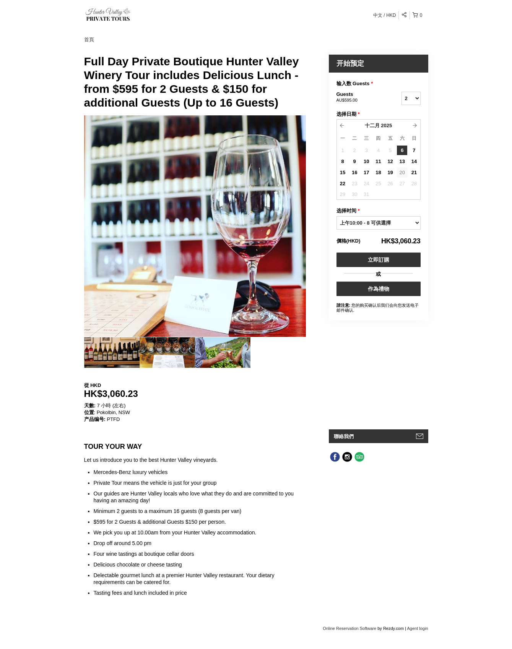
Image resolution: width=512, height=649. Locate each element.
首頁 (89, 39)
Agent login (417, 628)
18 (378, 172)
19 (390, 172)
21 (414, 172)
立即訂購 (378, 260)
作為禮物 (378, 289)
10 (366, 161)
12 (390, 161)
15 (342, 172)
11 (378, 161)
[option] (112, 352)
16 (354, 172)
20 (402, 172)
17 (366, 172)
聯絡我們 (344, 436)
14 (414, 161)
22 (342, 183)
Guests (359, 97)
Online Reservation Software (349, 628)
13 (402, 161)
